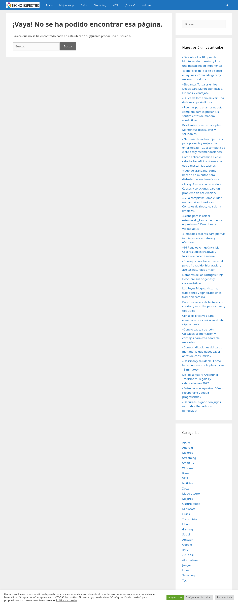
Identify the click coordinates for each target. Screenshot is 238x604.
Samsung (188, 575)
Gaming (187, 529)
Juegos (186, 565)
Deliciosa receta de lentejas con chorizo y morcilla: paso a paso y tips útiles (203, 306)
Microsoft (188, 509)
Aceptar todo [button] (175, 597)
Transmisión (190, 519)
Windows (188, 468)
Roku (185, 473)
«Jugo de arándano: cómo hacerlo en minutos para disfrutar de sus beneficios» (200, 175)
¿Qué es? (129, 5)
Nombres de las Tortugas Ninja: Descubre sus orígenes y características (203, 279)
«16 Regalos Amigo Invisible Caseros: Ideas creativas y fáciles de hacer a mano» (200, 252)
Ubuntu (187, 524)
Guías (84, 5)
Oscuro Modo (191, 504)
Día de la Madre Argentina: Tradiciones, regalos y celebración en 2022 (200, 379)
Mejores (187, 453)
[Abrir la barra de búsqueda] (227, 5)
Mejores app (66, 5)
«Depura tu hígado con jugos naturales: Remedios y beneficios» (201, 406)
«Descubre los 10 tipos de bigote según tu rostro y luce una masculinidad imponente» (202, 61)
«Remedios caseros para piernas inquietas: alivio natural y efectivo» (203, 238)
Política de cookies (66, 600)
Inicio (49, 5)
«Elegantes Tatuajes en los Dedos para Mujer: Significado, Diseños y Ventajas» (202, 88)
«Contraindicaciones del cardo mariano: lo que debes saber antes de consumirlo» (202, 351)
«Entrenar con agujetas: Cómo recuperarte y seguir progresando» (202, 392)
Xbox (185, 488)
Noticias (146, 5)
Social (186, 534)
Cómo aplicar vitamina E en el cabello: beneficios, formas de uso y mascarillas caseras (202, 161)
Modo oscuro (191, 493)
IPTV (185, 550)
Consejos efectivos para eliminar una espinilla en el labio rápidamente (203, 320)
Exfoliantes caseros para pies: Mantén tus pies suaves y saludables (201, 129)
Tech (185, 580)
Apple (186, 442)
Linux (185, 570)
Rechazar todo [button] (224, 597)
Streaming (100, 5)
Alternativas (190, 560)
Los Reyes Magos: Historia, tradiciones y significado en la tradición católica (202, 292)
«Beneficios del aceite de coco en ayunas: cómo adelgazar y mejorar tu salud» (202, 75)
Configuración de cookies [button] (199, 597)
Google (187, 545)
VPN (115, 5)
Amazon (187, 539)
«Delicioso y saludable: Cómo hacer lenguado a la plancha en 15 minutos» (203, 365)
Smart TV (188, 463)
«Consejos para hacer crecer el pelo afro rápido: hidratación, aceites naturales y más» (202, 265)
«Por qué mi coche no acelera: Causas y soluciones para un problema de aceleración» (202, 188)
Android (187, 447)
